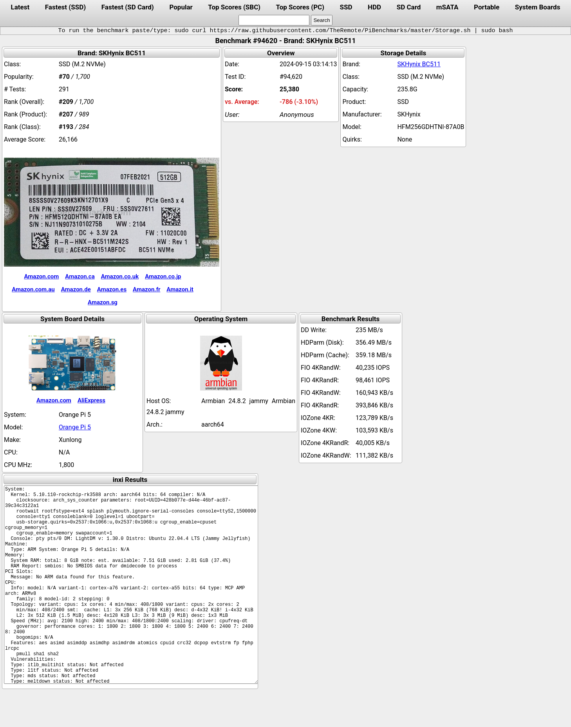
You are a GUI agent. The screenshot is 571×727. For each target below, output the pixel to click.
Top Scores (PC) (300, 7)
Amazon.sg (102, 302)
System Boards (537, 7)
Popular (180, 7)
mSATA (447, 7)
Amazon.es (111, 289)
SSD (346, 7)
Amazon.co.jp (163, 276)
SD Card (409, 7)
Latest (20, 7)
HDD (374, 7)
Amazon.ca (79, 276)
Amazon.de (76, 289)
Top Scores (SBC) (234, 7)
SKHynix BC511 (419, 64)
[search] (274, 20)
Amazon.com (41, 276)
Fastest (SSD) (65, 7)
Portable (486, 7)
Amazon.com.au (33, 289)
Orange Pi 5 (75, 427)
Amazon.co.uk (120, 276)
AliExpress (91, 400)
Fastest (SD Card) (127, 7)
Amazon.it (179, 289)
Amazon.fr (146, 289)
